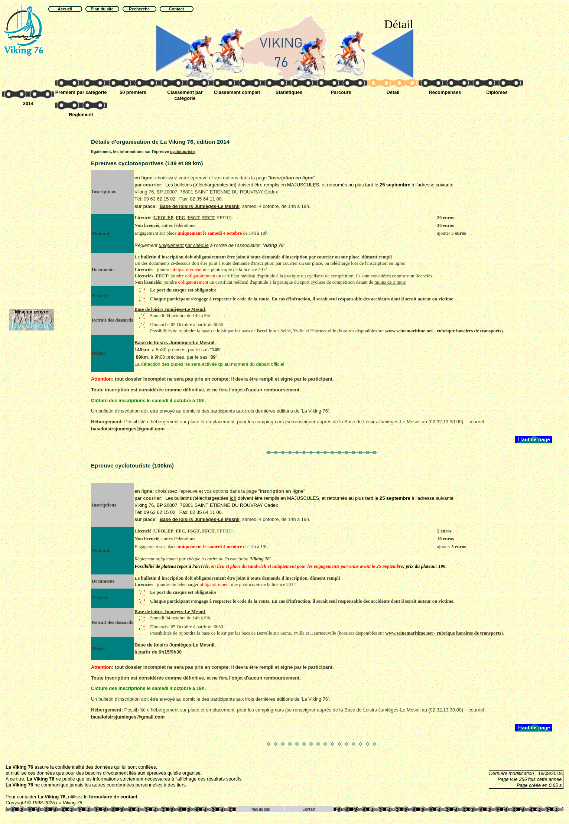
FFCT (208, 217)
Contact (308, 809)
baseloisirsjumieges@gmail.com (128, 428)
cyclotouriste (182, 151)
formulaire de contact (113, 796)
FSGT (193, 217)
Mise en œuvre (31, 312)
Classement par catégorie (184, 95)
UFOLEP (163, 217)
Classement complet (237, 92)
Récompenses (445, 92)
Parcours (341, 92)
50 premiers (133, 92)
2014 (28, 103)
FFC (180, 217)
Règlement (81, 114)
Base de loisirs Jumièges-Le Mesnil (200, 206)
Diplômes (497, 92)
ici (232, 185)
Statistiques (289, 92)
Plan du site (260, 809)
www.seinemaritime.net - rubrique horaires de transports (443, 330)
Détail (393, 92)
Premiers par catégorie (81, 92)
